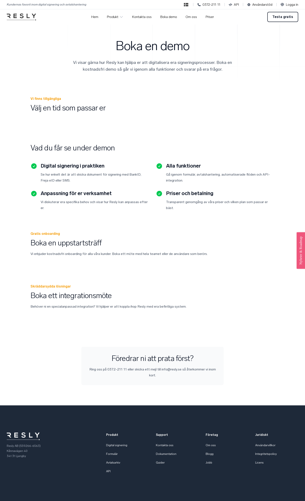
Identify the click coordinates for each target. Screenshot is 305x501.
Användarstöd (259, 5)
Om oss (191, 17)
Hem (94, 17)
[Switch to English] (186, 4)
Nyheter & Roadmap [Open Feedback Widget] (300, 250)
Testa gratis (282, 17)
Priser (209, 17)
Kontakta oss (142, 17)
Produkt (115, 17)
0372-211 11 (208, 5)
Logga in (289, 5)
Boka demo (168, 17)
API (234, 5)
